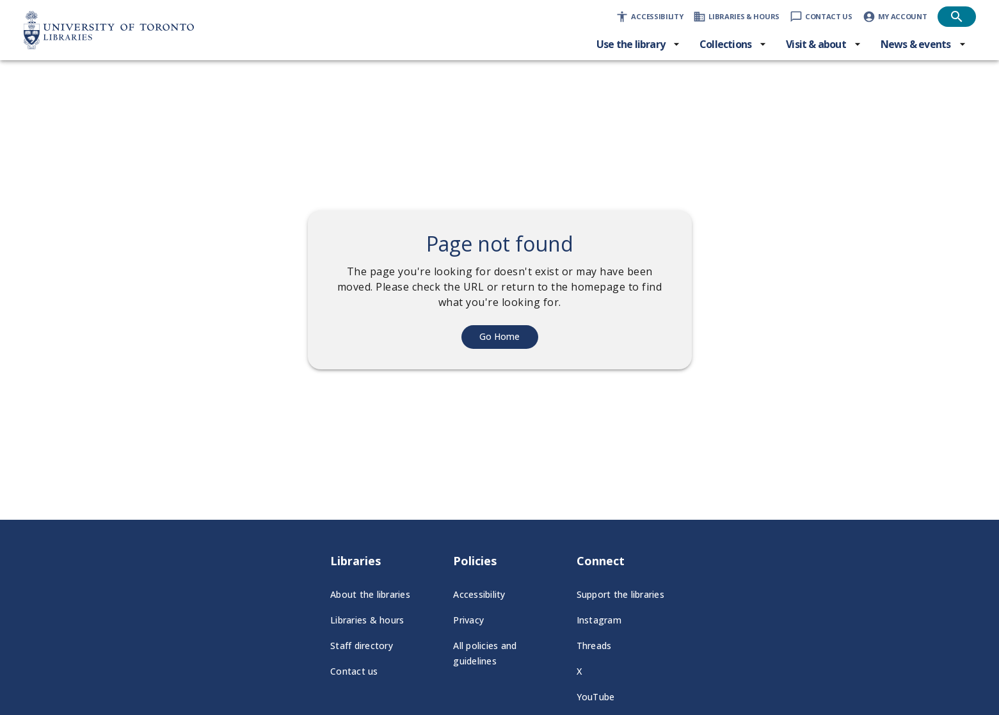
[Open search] (957, 16)
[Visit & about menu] (823, 44)
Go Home (499, 336)
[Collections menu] (733, 44)
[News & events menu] (923, 44)
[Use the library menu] (638, 44)
